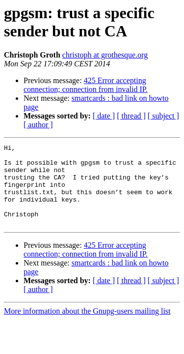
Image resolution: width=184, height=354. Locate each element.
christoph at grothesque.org (105, 55)
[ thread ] (131, 116)
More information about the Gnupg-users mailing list (87, 327)
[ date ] (104, 116)
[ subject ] (163, 116)
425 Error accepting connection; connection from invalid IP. (86, 84)
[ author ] (38, 124)
